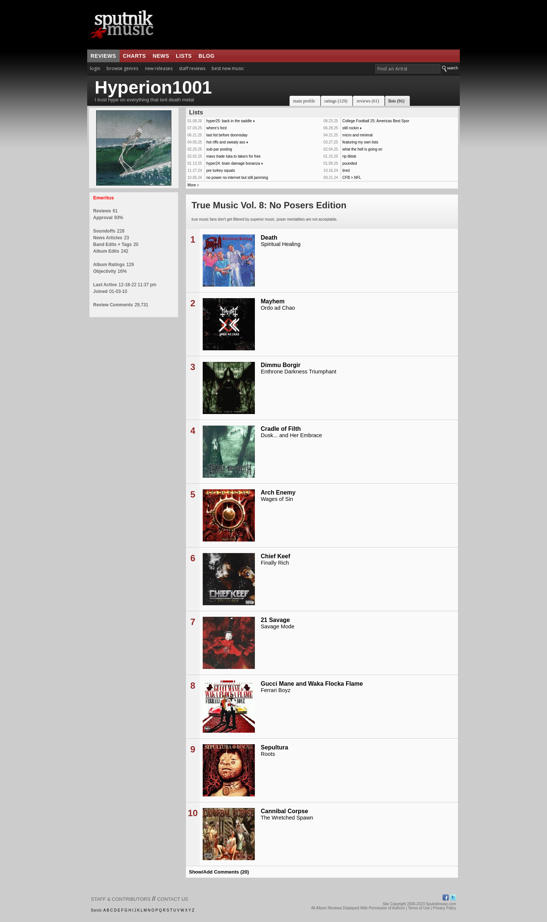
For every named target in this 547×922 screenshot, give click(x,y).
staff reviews (192, 68)
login (95, 68)
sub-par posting (219, 149)
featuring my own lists (360, 142)
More (191, 185)
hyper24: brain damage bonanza (233, 163)
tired (346, 170)
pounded (349, 163)
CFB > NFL (351, 178)
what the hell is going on (362, 149)
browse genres (122, 68)
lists (184, 56)
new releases (159, 68)
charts (134, 56)
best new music (228, 68)
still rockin (350, 128)
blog (207, 56)
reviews (103, 56)
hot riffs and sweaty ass (225, 142)
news (161, 56)
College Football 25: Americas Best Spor (376, 121)
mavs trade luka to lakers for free (233, 156)
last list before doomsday (227, 135)
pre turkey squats (220, 170)
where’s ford (216, 128)
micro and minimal (357, 135)
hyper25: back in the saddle (229, 121)
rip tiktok (349, 156)
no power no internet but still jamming (237, 178)
